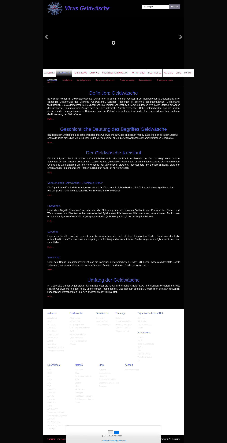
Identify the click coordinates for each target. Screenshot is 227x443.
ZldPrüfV (51, 419)
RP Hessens (80, 389)
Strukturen (142, 321)
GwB (72, 331)
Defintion (119, 318)
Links (178, 73)
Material (168, 73)
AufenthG (51, 389)
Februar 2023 (53, 334)
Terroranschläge (103, 324)
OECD (140, 337)
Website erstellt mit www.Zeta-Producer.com (162, 439)
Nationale (103, 376)
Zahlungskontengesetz (57, 415)
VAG (49, 386)
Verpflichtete (67, 80)
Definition (100, 318)
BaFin (140, 347)
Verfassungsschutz (83, 376)
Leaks (140, 328)
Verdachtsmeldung (126, 80)
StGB (49, 373)
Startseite (51, 439)
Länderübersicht (145, 80)
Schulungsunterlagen (84, 399)
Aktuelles (49, 73)
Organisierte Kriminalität (115, 73)
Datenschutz (83, 439)
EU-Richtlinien (53, 422)
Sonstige (103, 386)
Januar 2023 (52, 337)
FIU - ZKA (79, 370)
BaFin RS (51, 402)
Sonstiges (51, 429)
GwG (49, 370)
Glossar (50, 82)
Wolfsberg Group (145, 357)
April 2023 (51, 328)
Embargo (94, 73)
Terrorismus (80, 73)
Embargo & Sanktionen (109, 383)
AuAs (49, 406)
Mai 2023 (51, 324)
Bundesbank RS (123, 328)
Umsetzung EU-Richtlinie (58, 425)
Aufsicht (102, 370)
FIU (139, 350)
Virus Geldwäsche (87, 8)
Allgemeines (52, 80)
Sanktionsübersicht (55, 347)
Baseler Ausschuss (146, 344)
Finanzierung (101, 321)
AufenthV (51, 393)
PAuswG (51, 399)
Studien (78, 383)
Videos (78, 402)
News (49, 321)
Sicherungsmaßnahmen (105, 80)
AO (48, 376)
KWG (49, 379)
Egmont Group (144, 354)
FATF (140, 340)
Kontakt (188, 73)
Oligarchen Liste (123, 331)
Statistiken (51, 344)
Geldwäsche (64, 73)
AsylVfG (50, 396)
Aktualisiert (52, 318)
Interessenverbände (107, 379)
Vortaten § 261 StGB (56, 412)
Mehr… (50, 119)
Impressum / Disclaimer (66, 439)
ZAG (49, 383)
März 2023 (51, 331)
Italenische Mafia (145, 324)
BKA (77, 373)
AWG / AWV (52, 409)
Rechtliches (154, 73)
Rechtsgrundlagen (124, 324)
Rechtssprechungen (83, 396)
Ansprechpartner (132, 370)
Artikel (50, 341)
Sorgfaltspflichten (84, 80)
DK (139, 360)
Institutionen (138, 73)
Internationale (105, 373)
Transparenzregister (165, 80)
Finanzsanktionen (123, 321)
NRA (77, 386)
